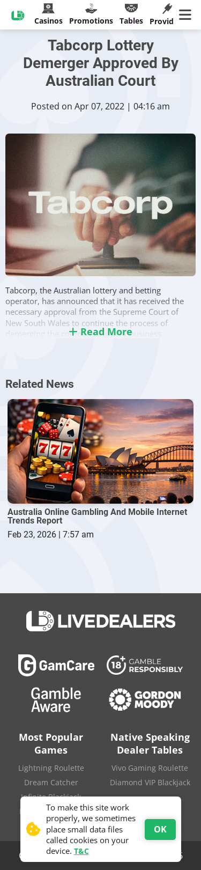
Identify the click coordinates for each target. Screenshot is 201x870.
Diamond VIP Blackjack (150, 782)
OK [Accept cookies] (160, 829)
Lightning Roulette (51, 768)
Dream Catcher (51, 782)
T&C (81, 851)
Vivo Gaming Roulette (149, 768)
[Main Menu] (187, 15)
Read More (100, 331)
